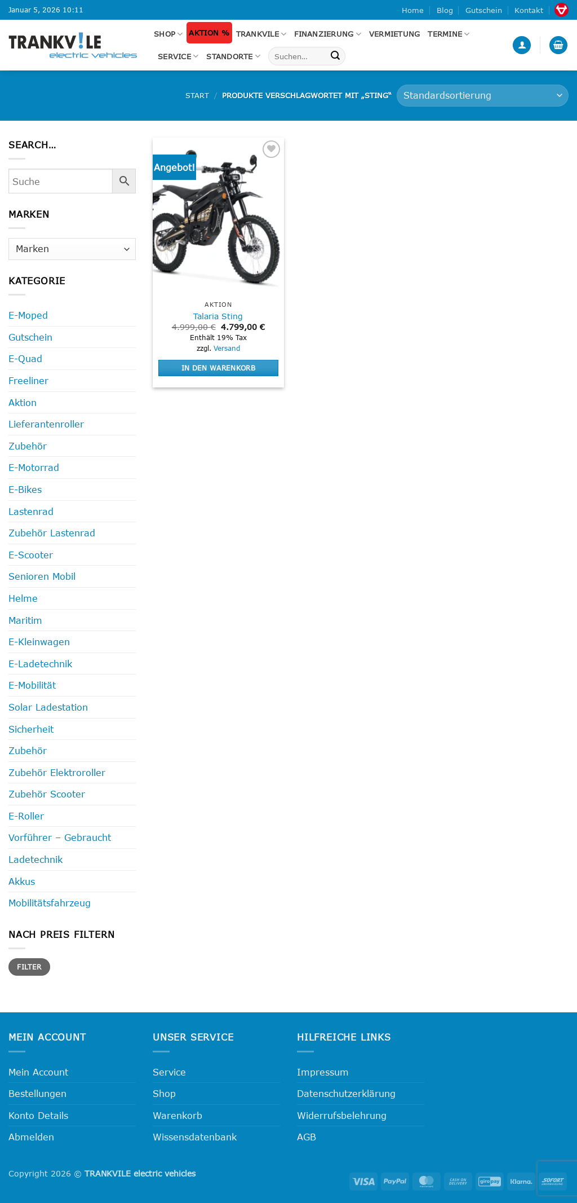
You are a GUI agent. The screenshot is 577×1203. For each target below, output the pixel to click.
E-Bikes (25, 489)
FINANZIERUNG (327, 34)
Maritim (25, 620)
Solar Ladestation (48, 707)
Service (178, 56)
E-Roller (26, 815)
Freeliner (28, 380)
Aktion (22, 402)
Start (197, 95)
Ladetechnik (35, 859)
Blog (445, 10)
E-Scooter (30, 554)
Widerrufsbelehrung (342, 1115)
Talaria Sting (218, 316)
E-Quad (25, 358)
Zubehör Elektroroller (56, 772)
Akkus (21, 881)
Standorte (233, 56)
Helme (23, 598)
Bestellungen (37, 1093)
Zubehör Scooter (46, 793)
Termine (448, 34)
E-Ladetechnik (40, 663)
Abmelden (31, 1136)
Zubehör (27, 445)
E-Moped (28, 315)
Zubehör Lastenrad (51, 532)
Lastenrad (31, 511)
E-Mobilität (32, 685)
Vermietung (394, 33)
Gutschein (483, 10)
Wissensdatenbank (195, 1136)
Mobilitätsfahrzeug (49, 902)
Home (413, 10)
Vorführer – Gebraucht (59, 837)
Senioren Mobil (42, 576)
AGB (306, 1136)
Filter (29, 967)
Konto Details (38, 1115)
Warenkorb (177, 1115)
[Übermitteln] (335, 56)
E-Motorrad (33, 467)
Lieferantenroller (46, 423)
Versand (227, 348)
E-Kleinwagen (39, 641)
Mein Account (38, 1072)
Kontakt (528, 10)
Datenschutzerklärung (346, 1093)
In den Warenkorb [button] (218, 368)
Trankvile (261, 34)
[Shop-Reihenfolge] (483, 96)
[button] (522, 45)
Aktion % (209, 32)
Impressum (323, 1072)
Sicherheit (31, 729)
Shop (168, 34)
